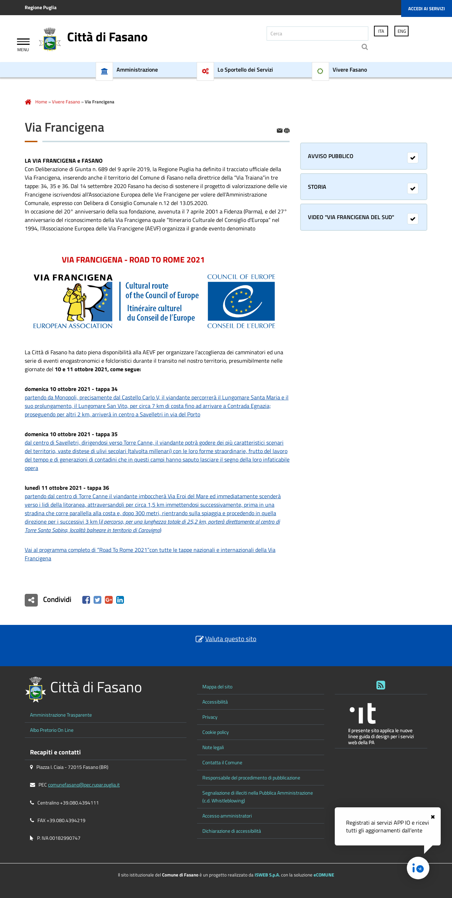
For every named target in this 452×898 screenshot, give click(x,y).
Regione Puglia (40, 7)
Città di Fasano (107, 36)
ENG (402, 31)
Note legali (213, 747)
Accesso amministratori (227, 816)
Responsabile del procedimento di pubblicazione (251, 778)
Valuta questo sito (230, 638)
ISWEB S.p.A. (267, 874)
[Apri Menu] (23, 42)
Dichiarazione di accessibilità (231, 831)
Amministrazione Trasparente (61, 715)
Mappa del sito (217, 687)
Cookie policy (215, 732)
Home (41, 101)
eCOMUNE (324, 874)
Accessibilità (215, 702)
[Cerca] (318, 33)
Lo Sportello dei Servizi (245, 70)
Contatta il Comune (222, 762)
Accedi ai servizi (426, 8)
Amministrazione (137, 70)
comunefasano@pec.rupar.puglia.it (84, 785)
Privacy (210, 717)
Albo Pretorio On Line (51, 730)
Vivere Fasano (350, 70)
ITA (381, 31)
